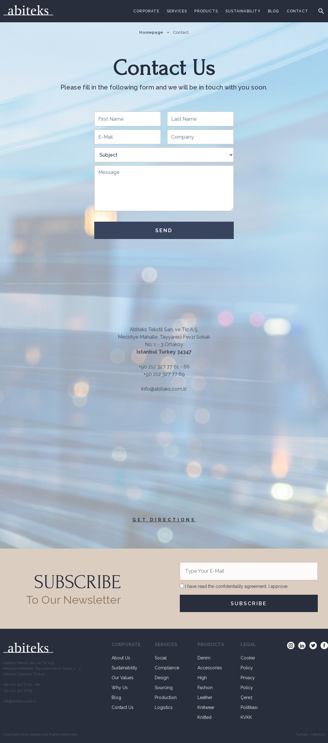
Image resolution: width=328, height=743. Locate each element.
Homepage (151, 32)
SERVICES (177, 11)
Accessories (209, 667)
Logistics (164, 707)
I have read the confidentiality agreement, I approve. (236, 586)
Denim (204, 657)
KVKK (246, 717)
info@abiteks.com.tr (164, 389)
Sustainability (124, 667)
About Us (121, 657)
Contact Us (123, 707)
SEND (164, 230)
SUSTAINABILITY (242, 11)
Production (166, 697)
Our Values (123, 677)
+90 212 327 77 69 (164, 374)
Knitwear (206, 707)
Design (162, 677)
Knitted (204, 717)
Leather (204, 697)
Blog (116, 697)
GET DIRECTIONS (164, 519)
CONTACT (297, 11)
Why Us (120, 687)
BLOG (273, 11)
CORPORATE (146, 11)
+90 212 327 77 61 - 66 (164, 367)
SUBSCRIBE (249, 603)
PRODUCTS (206, 11)
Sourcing (164, 687)
